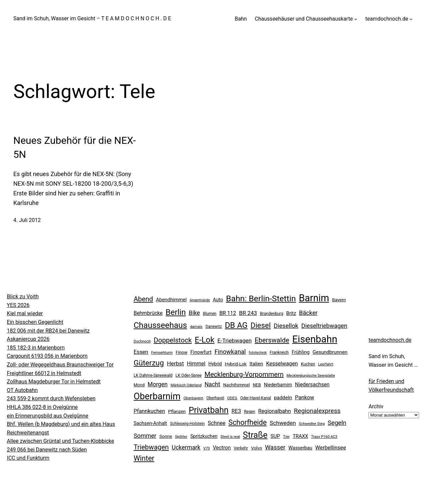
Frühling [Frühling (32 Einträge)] (301, 352)
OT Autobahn (22, 390)
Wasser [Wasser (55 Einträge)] (275, 447)
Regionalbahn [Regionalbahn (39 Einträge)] (274, 411)
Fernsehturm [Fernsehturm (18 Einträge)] (162, 352)
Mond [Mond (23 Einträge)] (138, 384)
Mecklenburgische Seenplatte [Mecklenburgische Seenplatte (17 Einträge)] (311, 375)
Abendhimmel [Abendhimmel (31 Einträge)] (171, 300)
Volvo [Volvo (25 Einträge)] (256, 447)
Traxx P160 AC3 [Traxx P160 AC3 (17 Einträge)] (324, 437)
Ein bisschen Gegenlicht (35, 322)
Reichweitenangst (28, 433)
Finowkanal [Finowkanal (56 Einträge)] (230, 351)
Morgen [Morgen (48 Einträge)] (157, 384)
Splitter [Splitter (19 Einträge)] (181, 436)
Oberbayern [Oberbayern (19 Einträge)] (193, 398)
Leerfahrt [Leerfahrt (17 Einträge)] (325, 364)
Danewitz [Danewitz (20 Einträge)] (213, 326)
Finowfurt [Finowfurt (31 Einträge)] (200, 352)
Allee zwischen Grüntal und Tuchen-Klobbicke (60, 441)
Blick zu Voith (23, 296)
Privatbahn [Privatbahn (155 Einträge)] (209, 410)
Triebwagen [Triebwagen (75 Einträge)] (151, 447)
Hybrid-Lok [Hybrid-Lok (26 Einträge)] (235, 363)
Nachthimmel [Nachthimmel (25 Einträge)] (236, 384)
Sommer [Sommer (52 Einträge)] (144, 435)
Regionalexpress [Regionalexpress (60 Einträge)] (317, 411)
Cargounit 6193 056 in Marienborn (47, 356)
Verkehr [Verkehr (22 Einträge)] (241, 447)
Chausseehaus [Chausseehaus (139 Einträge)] (160, 325)
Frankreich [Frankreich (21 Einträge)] (279, 352)
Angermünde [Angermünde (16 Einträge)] (200, 300)
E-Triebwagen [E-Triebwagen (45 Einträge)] (234, 340)
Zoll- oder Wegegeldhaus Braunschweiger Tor (60, 364)
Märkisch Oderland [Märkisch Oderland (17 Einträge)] (185, 385)
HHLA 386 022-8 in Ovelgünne (42, 407)
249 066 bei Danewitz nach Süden (47, 449)
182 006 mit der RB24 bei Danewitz (48, 331)
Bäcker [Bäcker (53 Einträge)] (308, 312)
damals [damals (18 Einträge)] (196, 326)
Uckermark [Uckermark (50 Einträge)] (186, 447)
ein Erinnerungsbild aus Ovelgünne (48, 416)
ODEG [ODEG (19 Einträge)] (232, 398)
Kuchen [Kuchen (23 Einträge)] (308, 363)
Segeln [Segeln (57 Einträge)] (336, 423)
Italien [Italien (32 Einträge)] (256, 364)
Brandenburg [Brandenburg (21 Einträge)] (271, 313)
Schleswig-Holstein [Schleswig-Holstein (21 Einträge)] (187, 423)
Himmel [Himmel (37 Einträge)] (196, 363)
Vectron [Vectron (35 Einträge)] (222, 447)
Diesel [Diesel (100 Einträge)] (261, 325)
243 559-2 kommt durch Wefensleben (51, 398)
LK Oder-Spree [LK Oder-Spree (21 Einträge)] (188, 375)
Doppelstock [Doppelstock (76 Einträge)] (173, 340)
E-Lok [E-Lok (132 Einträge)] (204, 339)
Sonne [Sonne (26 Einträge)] (165, 436)
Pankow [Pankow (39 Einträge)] (304, 397)
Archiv (375, 406)
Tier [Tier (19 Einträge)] (286, 436)
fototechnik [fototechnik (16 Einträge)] (258, 352)
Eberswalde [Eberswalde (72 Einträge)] (272, 340)
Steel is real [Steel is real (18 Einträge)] (230, 436)
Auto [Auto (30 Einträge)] (218, 300)
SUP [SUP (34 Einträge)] (275, 436)
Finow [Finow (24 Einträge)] (181, 352)
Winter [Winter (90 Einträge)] (143, 458)
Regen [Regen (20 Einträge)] (249, 411)
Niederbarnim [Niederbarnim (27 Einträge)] (278, 384)
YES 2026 (18, 305)
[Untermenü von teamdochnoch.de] (411, 19)
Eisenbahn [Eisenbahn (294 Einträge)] (314, 339)
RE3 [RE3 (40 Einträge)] (236, 411)
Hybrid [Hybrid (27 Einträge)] (215, 363)
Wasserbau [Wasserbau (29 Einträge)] (301, 448)
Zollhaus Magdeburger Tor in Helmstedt (54, 381)
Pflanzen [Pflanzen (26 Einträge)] (177, 411)
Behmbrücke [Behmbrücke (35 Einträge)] (147, 313)
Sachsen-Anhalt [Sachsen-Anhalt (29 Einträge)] (150, 423)
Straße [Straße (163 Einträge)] (255, 435)
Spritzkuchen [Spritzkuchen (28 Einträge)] (204, 436)
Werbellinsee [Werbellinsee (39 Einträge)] (330, 447)
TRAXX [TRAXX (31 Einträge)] (300, 436)
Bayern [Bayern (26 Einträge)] (339, 299)
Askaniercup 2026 (28, 339)
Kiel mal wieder (25, 313)
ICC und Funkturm (28, 458)
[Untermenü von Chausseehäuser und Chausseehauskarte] (355, 19)
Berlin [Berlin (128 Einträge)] (176, 312)
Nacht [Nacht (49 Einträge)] (212, 384)
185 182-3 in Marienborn (36, 347)
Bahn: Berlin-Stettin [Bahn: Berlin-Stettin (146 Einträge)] (261, 298)
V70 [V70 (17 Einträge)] (206, 448)
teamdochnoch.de (389, 340)
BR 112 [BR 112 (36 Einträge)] (227, 313)
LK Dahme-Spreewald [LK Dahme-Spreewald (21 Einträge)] (152, 375)
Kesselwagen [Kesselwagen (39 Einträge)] (282, 363)
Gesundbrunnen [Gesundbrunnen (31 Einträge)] (330, 352)
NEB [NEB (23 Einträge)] (257, 384)
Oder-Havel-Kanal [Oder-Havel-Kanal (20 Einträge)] (255, 398)
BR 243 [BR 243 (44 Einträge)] (248, 313)
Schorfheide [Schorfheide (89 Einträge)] (247, 422)
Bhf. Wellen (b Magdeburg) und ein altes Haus (61, 424)
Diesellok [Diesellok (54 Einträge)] (286, 325)
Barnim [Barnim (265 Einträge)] (314, 298)
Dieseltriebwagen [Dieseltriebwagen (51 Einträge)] (324, 325)
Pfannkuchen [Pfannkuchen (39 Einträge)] (149, 411)
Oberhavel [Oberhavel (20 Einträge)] (215, 398)
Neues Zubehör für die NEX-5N (74, 147)
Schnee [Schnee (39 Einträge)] (216, 423)
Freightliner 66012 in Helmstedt (44, 373)
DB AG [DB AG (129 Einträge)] (236, 325)
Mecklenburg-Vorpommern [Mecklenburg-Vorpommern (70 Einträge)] (244, 374)
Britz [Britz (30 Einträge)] (291, 313)
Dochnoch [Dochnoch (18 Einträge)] (141, 341)
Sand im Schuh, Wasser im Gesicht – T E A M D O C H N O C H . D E (92, 18)
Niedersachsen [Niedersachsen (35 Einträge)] (312, 384)
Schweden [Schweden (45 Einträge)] (283, 423)
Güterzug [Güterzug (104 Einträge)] (148, 362)
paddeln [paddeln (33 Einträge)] (283, 398)
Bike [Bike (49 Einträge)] (194, 313)
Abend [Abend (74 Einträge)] (143, 299)
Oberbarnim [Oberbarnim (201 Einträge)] (156, 396)
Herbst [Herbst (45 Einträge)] (175, 363)
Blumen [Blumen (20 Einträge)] (210, 313)
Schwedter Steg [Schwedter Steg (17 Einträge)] (311, 424)
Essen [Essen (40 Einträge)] (140, 352)
